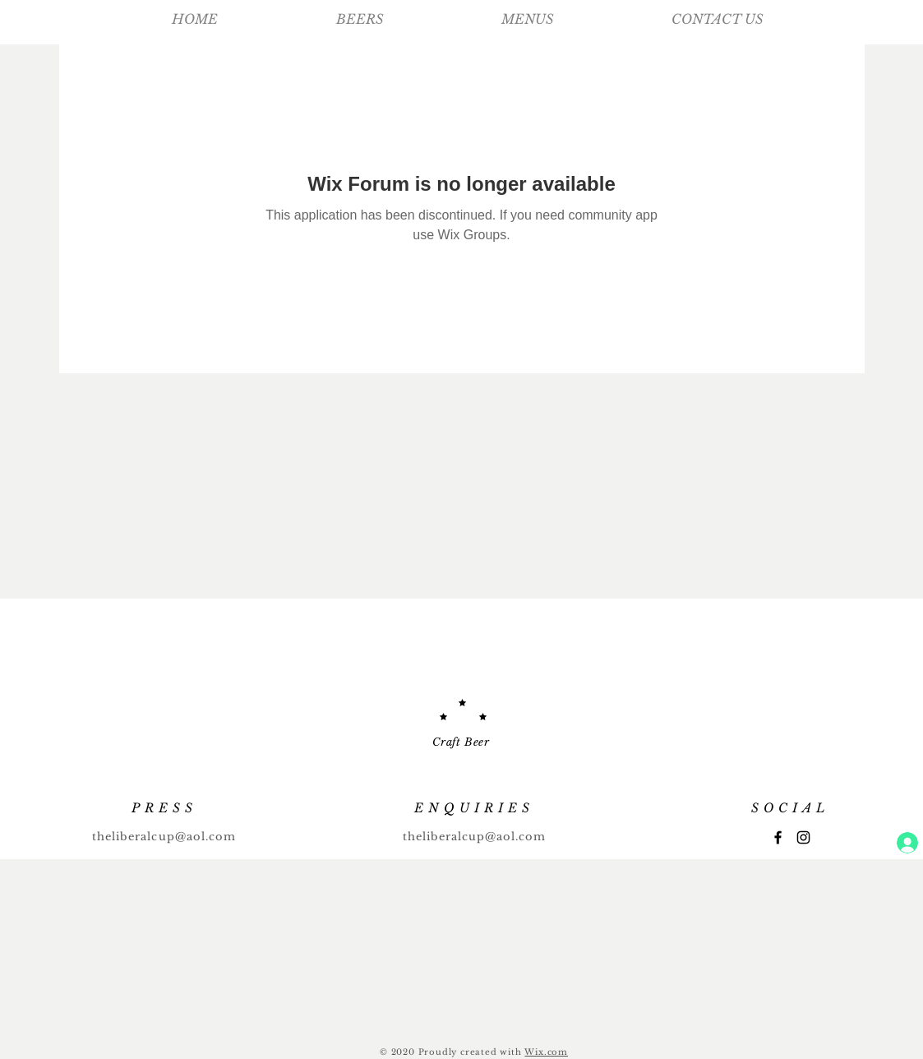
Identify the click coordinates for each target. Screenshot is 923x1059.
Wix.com (546, 1052)
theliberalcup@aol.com (164, 837)
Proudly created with (471, 1052)
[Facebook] (778, 837)
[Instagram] (803, 837)
